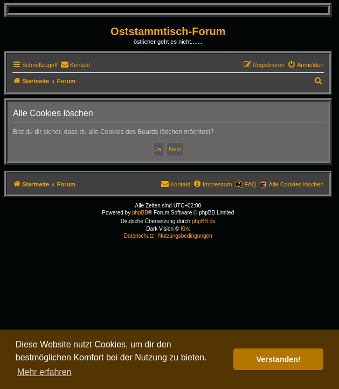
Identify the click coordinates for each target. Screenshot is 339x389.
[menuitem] (75, 64)
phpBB (140, 213)
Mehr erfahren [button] (44, 372)
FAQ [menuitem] (250, 184)
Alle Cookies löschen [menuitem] (295, 184)
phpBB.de (204, 221)
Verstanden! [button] (279, 359)
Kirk (185, 229)
